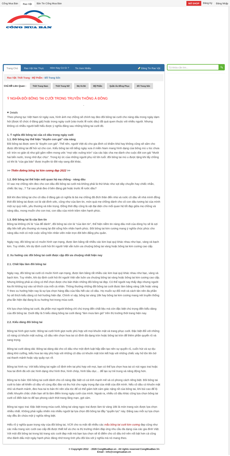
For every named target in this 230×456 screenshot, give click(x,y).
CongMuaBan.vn (106, 449)
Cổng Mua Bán (10, 3)
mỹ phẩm (97, 86)
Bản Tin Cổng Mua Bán (49, 3)
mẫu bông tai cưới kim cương (122, 424)
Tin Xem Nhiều (83, 68)
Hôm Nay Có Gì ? (59, 67)
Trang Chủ (12, 68)
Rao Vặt (27, 4)
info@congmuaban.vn (118, 451)
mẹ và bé (81, 86)
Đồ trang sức (143, 86)
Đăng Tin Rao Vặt (150, 68)
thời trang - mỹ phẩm (29, 77)
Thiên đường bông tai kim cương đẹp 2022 (38, 170)
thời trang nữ (62, 86)
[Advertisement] (146, 36)
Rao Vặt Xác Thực (34, 68)
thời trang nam (40, 86)
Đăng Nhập (222, 3)
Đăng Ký (207, 3)
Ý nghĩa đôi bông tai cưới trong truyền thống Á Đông (57, 98)
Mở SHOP (193, 3)
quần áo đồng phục (119, 86)
